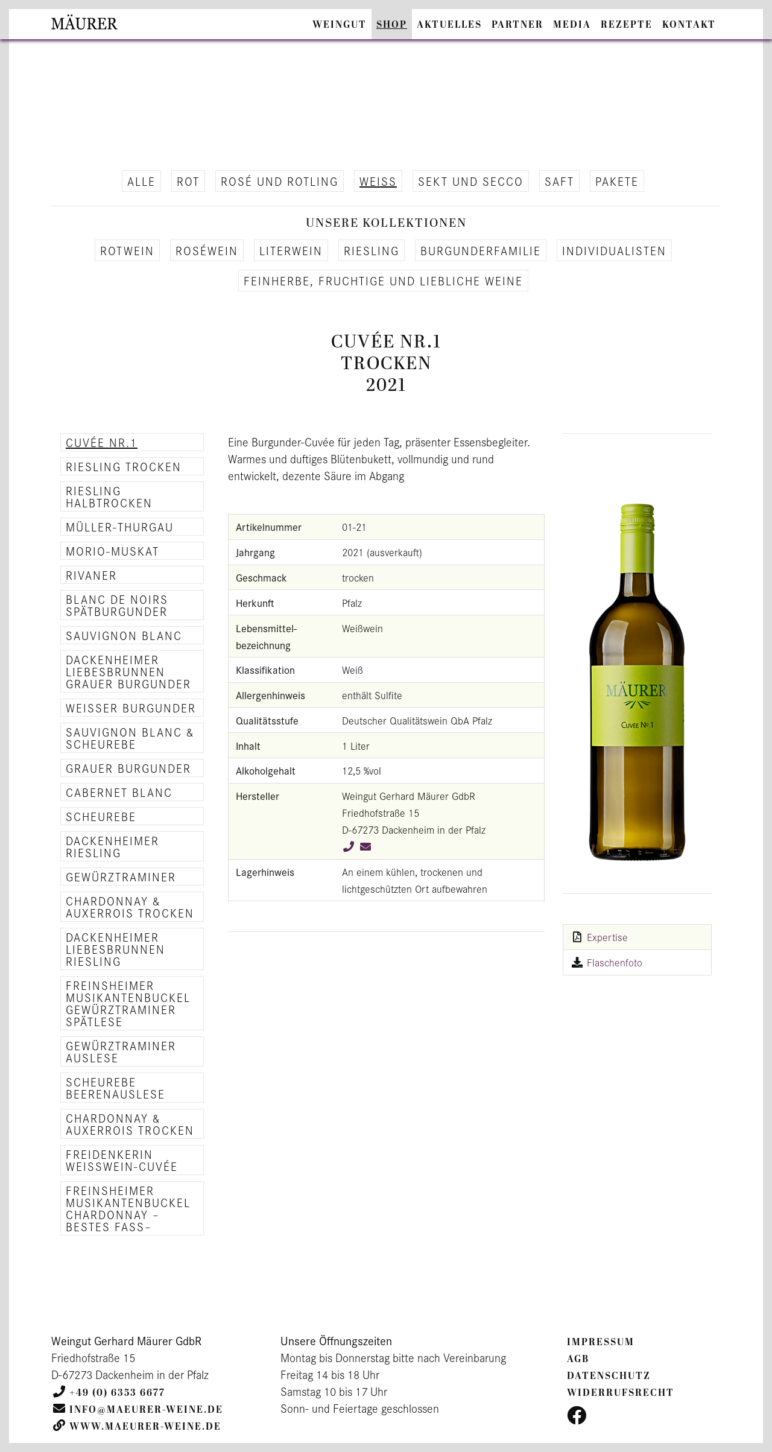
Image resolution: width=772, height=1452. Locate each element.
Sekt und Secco (471, 181)
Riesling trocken (124, 466)
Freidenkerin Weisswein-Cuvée (122, 1160)
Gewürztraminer (121, 876)
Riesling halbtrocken (109, 496)
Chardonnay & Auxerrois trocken (130, 907)
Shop (391, 24)
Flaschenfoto (614, 962)
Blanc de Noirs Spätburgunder (117, 605)
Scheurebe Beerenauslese (115, 1088)
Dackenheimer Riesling (112, 846)
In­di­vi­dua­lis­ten (614, 250)
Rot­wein (127, 250)
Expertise (607, 937)
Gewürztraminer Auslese (121, 1051)
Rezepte (627, 24)
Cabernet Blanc (119, 792)
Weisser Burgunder (131, 707)
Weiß (378, 181)
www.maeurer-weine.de (145, 1426)
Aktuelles (449, 24)
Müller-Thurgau (120, 526)
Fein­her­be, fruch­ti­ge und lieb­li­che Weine (383, 280)
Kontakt (689, 24)
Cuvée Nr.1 (102, 442)
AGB (578, 1359)
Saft (559, 181)
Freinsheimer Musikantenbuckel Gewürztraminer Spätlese (128, 1003)
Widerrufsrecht (620, 1393)
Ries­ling (371, 250)
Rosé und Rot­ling (279, 181)
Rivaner (91, 575)
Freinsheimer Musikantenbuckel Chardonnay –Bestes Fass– (128, 1208)
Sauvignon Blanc (124, 635)
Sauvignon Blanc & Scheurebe (130, 738)
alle (141, 181)
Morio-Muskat (112, 551)
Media (572, 24)
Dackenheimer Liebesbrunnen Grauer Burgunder (128, 671)
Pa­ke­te (617, 181)
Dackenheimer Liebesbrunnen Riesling (115, 949)
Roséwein (207, 250)
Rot (188, 181)
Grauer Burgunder (128, 768)
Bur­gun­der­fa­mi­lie (480, 250)
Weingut (339, 24)
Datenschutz (609, 1376)
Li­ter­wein (291, 250)
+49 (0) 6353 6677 (117, 1393)
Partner (517, 24)
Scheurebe (101, 816)
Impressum (600, 1342)
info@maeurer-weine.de (146, 1410)
